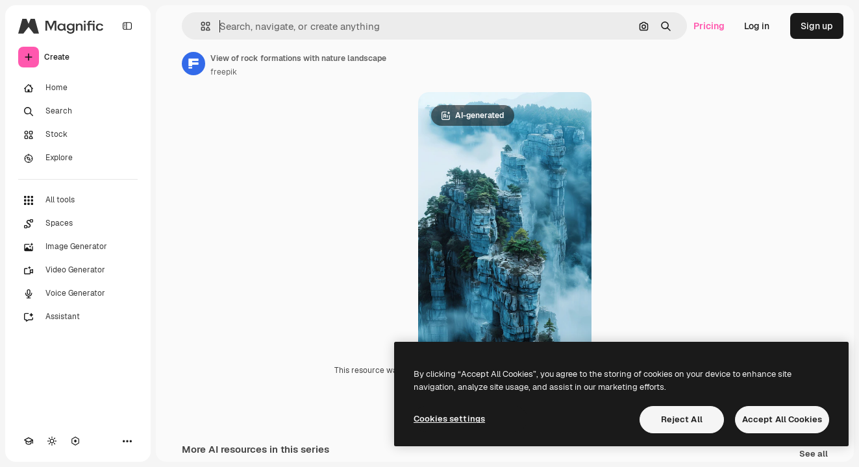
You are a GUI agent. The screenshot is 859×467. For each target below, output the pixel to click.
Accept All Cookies (782, 419)
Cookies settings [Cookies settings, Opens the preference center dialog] (449, 418)
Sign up (817, 26)
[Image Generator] (78, 247)
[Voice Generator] (78, 293)
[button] (200, 26)
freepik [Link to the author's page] (223, 72)
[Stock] (78, 135)
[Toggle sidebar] (127, 26)
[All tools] (78, 200)
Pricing (709, 26)
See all (813, 454)
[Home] (78, 88)
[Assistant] (78, 317)
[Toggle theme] (52, 441)
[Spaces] (78, 223)
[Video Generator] (78, 270)
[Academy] (28, 441)
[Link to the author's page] (193, 63)
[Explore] (78, 158)
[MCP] (75, 441)
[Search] (78, 111)
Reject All (682, 419)
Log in (756, 26)
